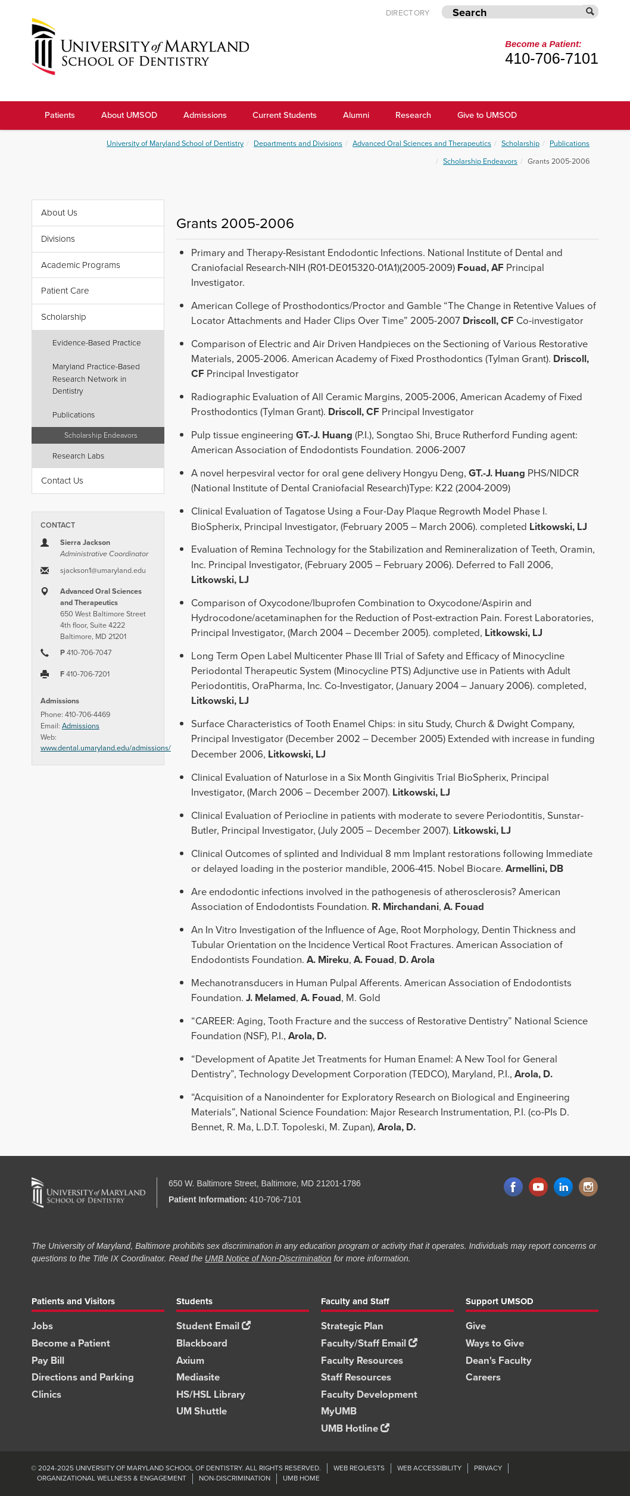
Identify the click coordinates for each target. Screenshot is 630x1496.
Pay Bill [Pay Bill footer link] (48, 1360)
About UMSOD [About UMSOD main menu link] (129, 114)
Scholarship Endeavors (480, 161)
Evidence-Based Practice (96, 342)
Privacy (488, 1468)
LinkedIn (563, 1187)
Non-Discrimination (234, 1478)
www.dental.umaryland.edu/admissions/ (105, 747)
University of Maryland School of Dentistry (175, 143)
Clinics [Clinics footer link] (46, 1394)
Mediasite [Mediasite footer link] (198, 1377)
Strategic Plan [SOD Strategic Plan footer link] (352, 1326)
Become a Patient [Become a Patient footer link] (71, 1343)
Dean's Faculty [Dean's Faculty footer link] (499, 1360)
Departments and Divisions (298, 143)
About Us (59, 212)
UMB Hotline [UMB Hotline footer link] (355, 1428)
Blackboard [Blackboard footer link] (201, 1343)
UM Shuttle (201, 1411)
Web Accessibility (429, 1468)
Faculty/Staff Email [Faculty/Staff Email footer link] (369, 1343)
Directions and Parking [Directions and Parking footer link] (83, 1377)
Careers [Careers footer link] (483, 1377)
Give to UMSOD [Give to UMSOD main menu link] (487, 114)
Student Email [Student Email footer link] (213, 1326)
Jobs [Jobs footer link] (42, 1326)
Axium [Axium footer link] (190, 1360)
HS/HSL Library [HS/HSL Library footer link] (210, 1394)
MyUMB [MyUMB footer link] (339, 1411)
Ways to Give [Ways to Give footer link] (495, 1343)
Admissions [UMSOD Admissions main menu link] (205, 114)
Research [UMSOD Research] (413, 114)
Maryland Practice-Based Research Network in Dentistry (96, 378)
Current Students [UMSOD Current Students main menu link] (284, 114)
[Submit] (590, 11)
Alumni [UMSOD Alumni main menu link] (356, 114)
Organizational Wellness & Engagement (111, 1478)
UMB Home (301, 1478)
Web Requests (359, 1468)
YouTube (538, 1187)
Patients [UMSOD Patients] (60, 114)
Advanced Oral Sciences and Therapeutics (422, 143)
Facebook (513, 1187)
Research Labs (78, 456)
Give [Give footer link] (476, 1326)
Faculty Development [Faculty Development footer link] (369, 1394)
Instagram (588, 1187)
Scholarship (520, 143)
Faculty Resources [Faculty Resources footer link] (362, 1360)
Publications (570, 143)
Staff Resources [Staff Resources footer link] (356, 1377)
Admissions (80, 725)
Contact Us (62, 480)
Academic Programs (80, 265)
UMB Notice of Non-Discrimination (268, 1258)
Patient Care (65, 290)
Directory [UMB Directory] (408, 12)
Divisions (58, 238)
